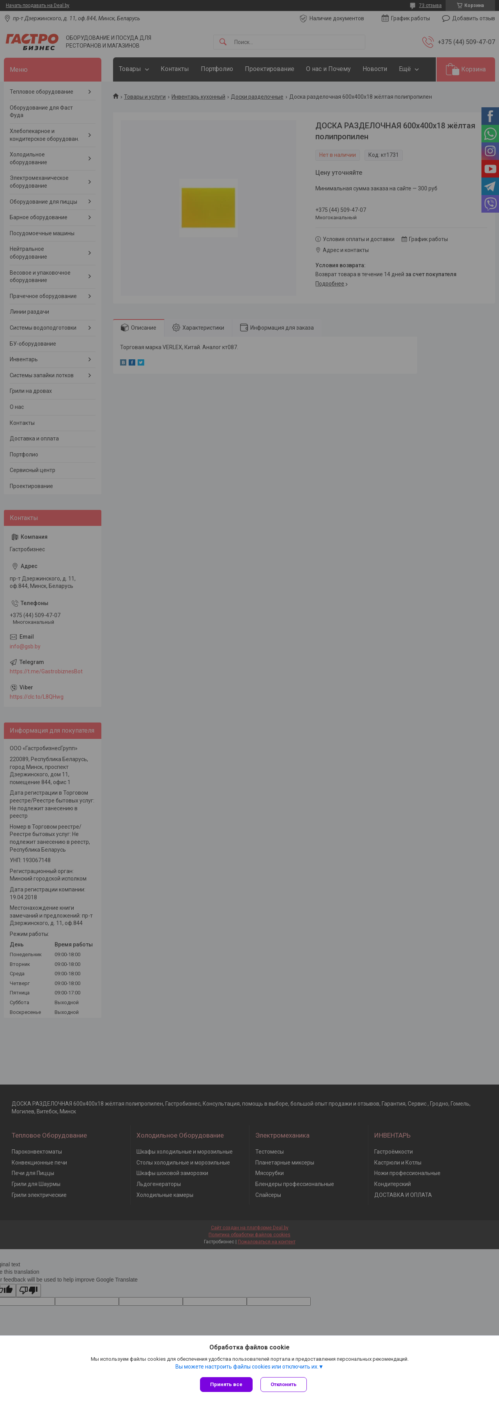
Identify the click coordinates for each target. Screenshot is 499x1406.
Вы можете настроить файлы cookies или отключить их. (247, 1366)
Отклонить (284, 1384)
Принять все (226, 1384)
